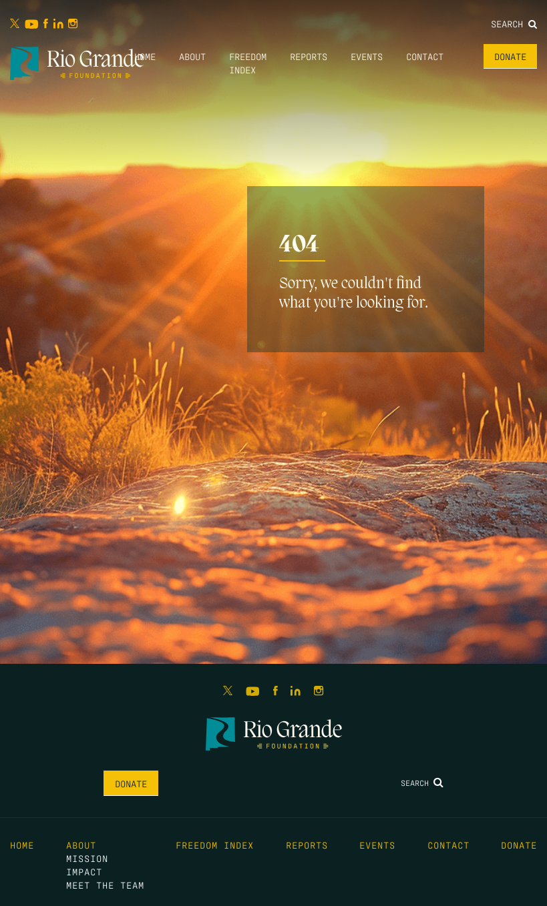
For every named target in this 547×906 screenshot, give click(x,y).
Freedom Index (215, 845)
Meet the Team (105, 885)
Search (514, 23)
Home (145, 56)
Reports (308, 56)
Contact (424, 56)
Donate (510, 56)
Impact (84, 871)
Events (367, 56)
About (192, 56)
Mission (87, 858)
